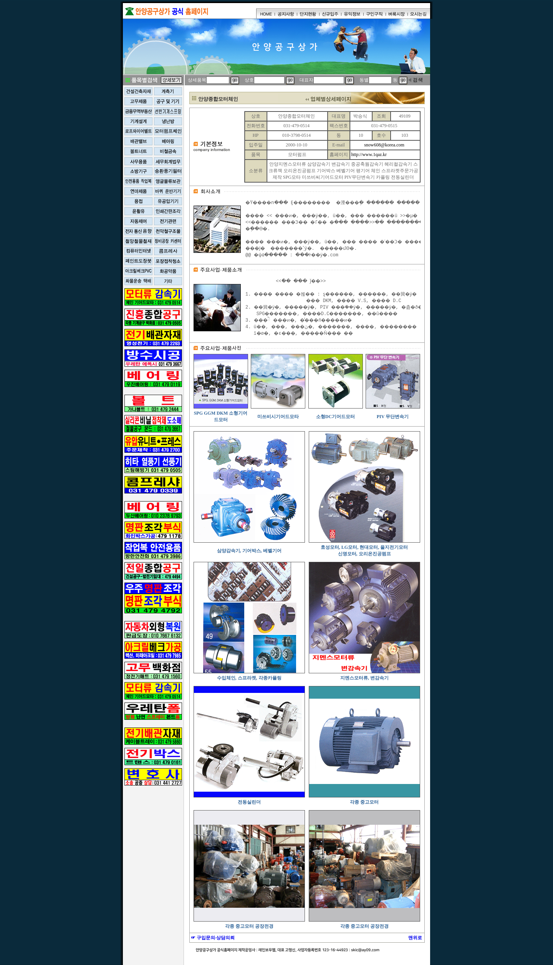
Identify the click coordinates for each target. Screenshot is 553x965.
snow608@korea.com (384, 145)
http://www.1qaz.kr (369, 154)
